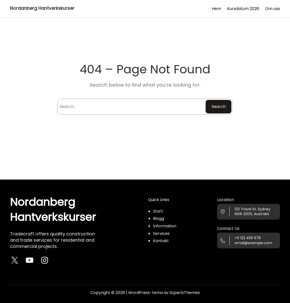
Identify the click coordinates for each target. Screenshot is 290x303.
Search (219, 106)
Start (158, 211)
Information (164, 226)
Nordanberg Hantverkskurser (42, 8)
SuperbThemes (185, 292)
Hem (216, 9)
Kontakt (161, 241)
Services (161, 233)
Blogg (158, 218)
